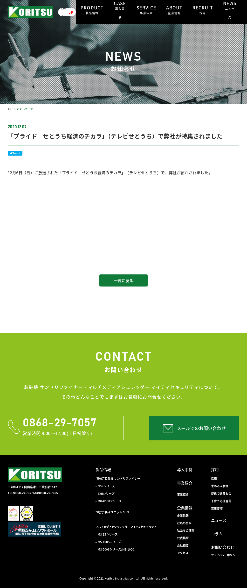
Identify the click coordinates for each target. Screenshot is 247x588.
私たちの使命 (185, 530)
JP (71, 12)
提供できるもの (221, 493)
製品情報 (103, 469)
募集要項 (217, 508)
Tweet (15, 153)
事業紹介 (184, 483)
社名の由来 (184, 523)
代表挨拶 (183, 538)
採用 (215, 469)
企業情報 (184, 507)
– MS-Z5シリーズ (107, 534)
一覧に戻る (123, 280)
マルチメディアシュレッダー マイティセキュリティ (126, 527)
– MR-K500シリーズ (109, 501)
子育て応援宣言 (221, 501)
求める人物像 (219, 486)
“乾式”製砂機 (118, 478)
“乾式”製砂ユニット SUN (112, 512)
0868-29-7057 (60, 423)
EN (63, 8)
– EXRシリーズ (105, 493)
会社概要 (183, 545)
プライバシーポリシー (224, 555)
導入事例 (184, 469)
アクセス (182, 553)
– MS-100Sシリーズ (108, 542)
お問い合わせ (222, 547)
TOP (10, 109)
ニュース (218, 520)
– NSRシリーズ (105, 486)
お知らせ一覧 (25, 109)
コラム (217, 534)
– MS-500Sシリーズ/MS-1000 (115, 549)
